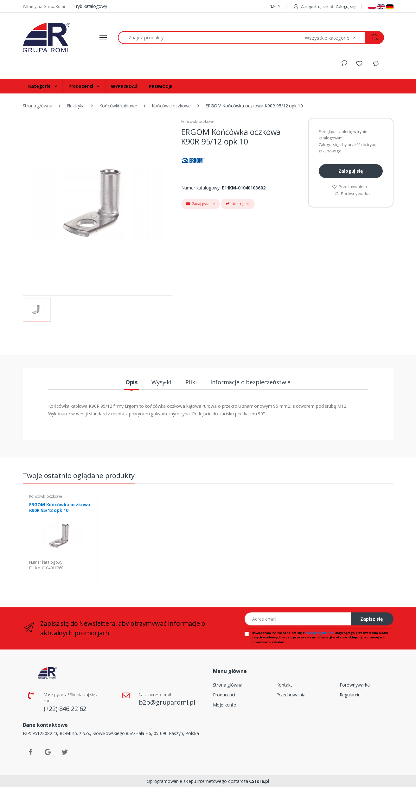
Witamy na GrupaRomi (44, 6)
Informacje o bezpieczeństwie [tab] (250, 382)
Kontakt (284, 685)
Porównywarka (352, 193)
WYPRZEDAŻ (124, 86)
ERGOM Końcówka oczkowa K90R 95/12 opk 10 (60, 507)
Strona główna (227, 685)
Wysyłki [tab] (161, 382)
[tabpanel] (61, 541)
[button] (274, 6)
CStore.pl (259, 781)
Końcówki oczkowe (197, 121)
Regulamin (350, 695)
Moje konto (225, 705)
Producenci (81, 86)
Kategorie (40, 86)
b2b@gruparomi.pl (167, 702)
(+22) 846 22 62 (65, 708)
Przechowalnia (349, 186)
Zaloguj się (350, 171)
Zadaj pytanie (200, 203)
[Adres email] (298, 618)
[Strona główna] (46, 38)
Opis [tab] (131, 382)
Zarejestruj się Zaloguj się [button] (324, 6)
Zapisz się (371, 619)
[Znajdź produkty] (211, 37)
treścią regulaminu (319, 633)
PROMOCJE (160, 86)
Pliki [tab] (190, 382)
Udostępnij (238, 203)
